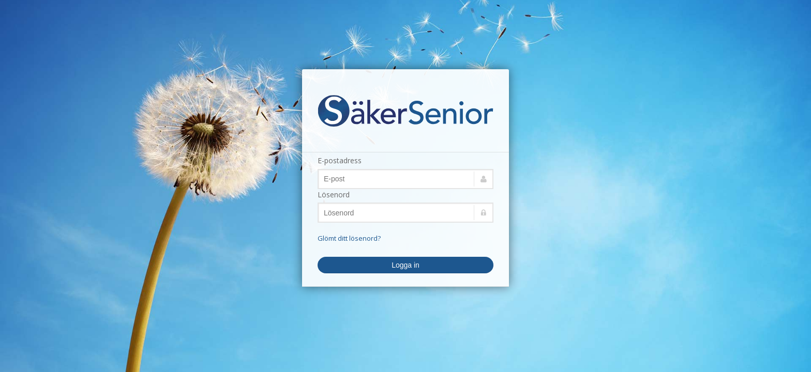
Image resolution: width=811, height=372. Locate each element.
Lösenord (334, 194)
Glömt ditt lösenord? (349, 238)
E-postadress (340, 160)
